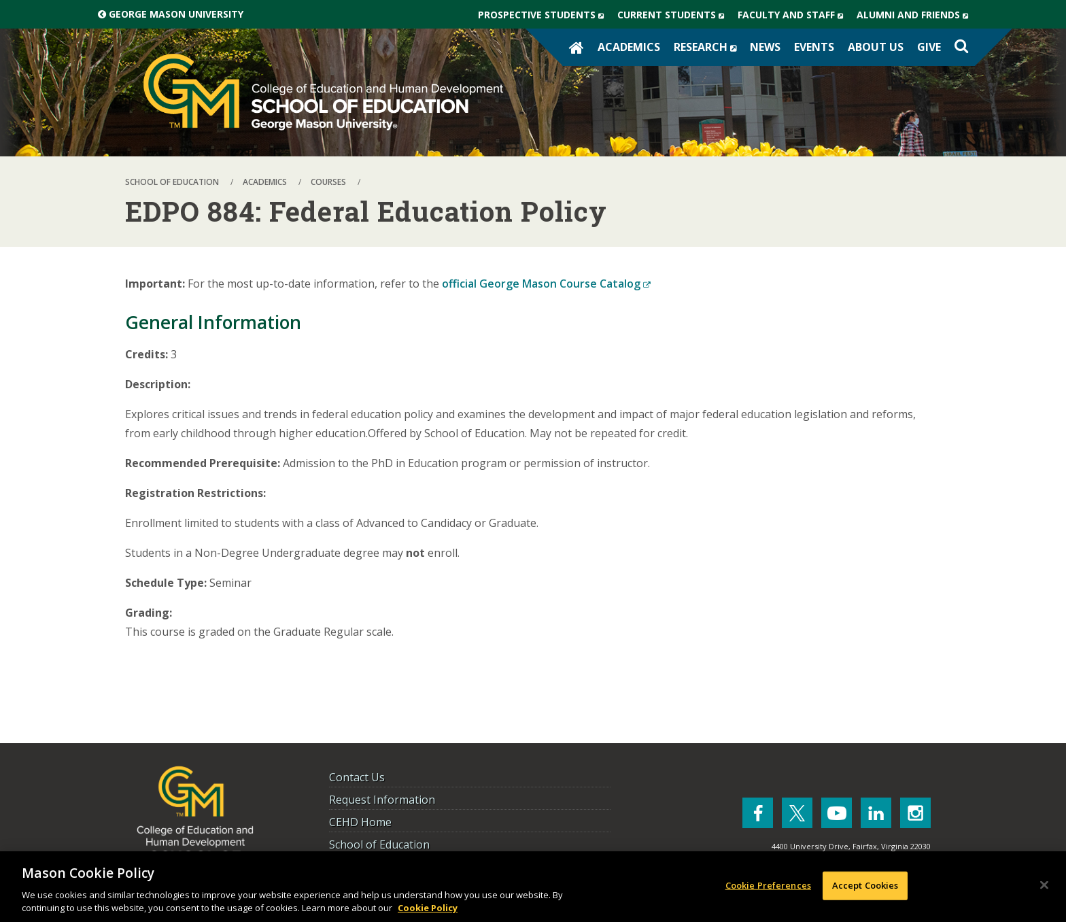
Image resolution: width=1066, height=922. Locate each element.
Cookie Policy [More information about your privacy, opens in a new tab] (428, 908)
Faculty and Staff (794, 15)
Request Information (382, 799)
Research (708, 47)
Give (929, 46)
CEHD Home (360, 822)
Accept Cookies (865, 885)
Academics (629, 46)
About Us (876, 46)
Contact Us (357, 777)
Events (814, 46)
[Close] (1044, 885)
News (765, 46)
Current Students (674, 15)
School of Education (379, 844)
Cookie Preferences (768, 885)
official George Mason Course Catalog (546, 283)
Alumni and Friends (916, 15)
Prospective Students (544, 15)
